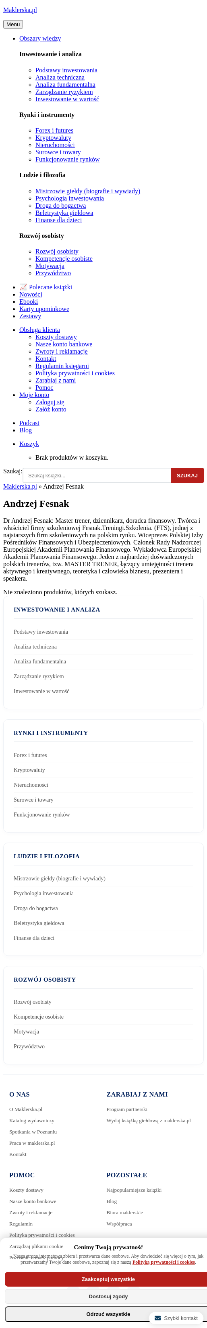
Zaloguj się (49, 402)
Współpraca (120, 1224)
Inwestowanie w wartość (67, 99)
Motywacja (49, 265)
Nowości (30, 294)
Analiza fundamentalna (65, 84)
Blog (25, 430)
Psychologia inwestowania (69, 198)
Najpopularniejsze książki (136, 1190)
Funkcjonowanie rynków (67, 159)
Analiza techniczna (60, 77)
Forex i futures (54, 130)
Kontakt (45, 358)
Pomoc (44, 387)
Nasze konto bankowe (63, 344)
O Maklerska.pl (26, 1109)
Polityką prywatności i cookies (163, 1262)
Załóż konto (50, 409)
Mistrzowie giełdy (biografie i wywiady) (87, 191)
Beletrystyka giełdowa (64, 212)
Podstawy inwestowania (66, 70)
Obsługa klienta (39, 329)
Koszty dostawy (56, 337)
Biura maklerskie (126, 1212)
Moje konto (34, 394)
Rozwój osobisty (57, 251)
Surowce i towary (58, 152)
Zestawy (30, 316)
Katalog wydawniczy (33, 1120)
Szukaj (187, 476)
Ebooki (28, 301)
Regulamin (21, 1224)
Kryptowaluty (53, 137)
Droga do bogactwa (60, 205)
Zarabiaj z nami (55, 380)
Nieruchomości (55, 144)
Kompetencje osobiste (64, 258)
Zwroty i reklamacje (61, 351)
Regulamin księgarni (62, 365)
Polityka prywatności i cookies (75, 373)
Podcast (29, 422)
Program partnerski (128, 1109)
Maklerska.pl (20, 9)
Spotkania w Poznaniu (34, 1132)
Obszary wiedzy (40, 38)
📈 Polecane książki (45, 287)
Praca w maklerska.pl (33, 1143)
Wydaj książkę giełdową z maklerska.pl (151, 1120)
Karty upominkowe (44, 308)
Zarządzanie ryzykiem (64, 91)
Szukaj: (13, 471)
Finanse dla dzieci (58, 220)
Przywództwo (53, 273)
